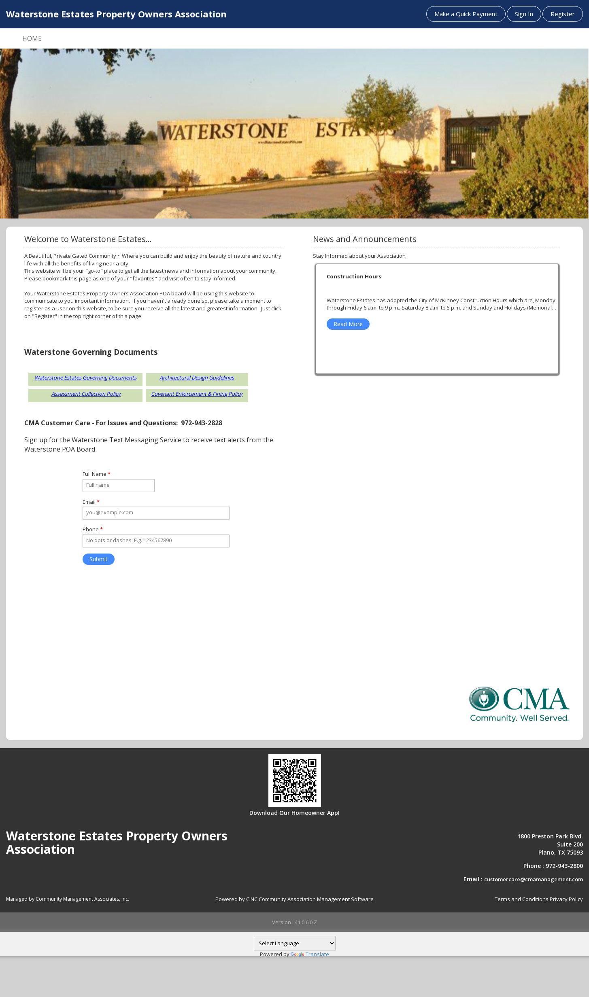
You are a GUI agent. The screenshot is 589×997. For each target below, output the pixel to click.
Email (91, 501)
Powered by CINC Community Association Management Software (294, 899)
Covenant (162, 393)
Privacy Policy (566, 899)
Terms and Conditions (522, 899)
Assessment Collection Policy (86, 393)
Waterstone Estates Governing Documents (85, 377)
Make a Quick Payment (466, 14)
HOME (32, 38)
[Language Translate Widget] (295, 943)
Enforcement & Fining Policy (208, 393)
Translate (310, 954)
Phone (93, 529)
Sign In (524, 14)
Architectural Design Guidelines (196, 377)
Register (563, 14)
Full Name (97, 473)
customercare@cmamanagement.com (533, 879)
